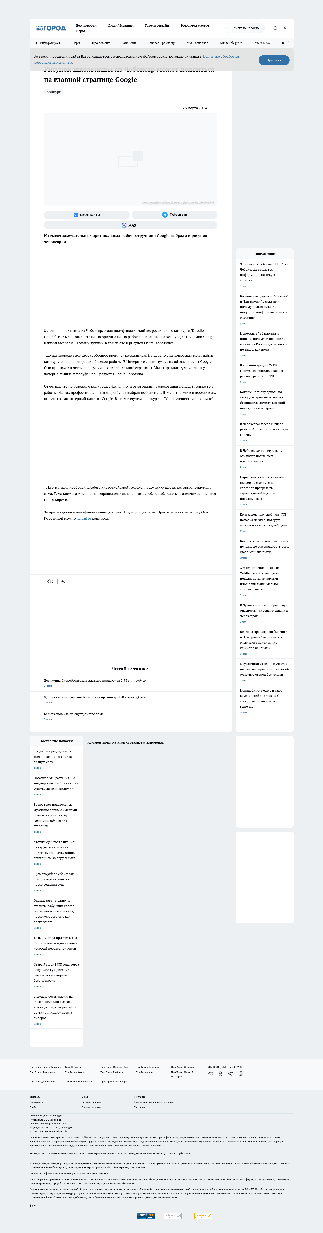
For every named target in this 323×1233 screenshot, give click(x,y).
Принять (274, 60)
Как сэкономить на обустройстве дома (130, 717)
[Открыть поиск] (275, 28)
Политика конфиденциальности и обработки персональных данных (69, 1173)
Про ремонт (101, 43)
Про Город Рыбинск (111, 1072)
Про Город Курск (74, 1072)
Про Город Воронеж (147, 1067)
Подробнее (138, 1167)
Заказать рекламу (161, 43)
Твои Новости (73, 1067)
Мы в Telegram (231, 43)
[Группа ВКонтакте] (87, 215)
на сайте (84, 518)
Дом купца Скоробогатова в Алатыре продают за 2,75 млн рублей (130, 683)
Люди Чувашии (121, 25)
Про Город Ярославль (42, 1072)
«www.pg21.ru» (58, 1115)
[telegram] (64, 581)
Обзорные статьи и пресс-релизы (153, 1101)
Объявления (36, 1101)
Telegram (35, 1096)
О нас (85, 1096)
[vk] (50, 581)
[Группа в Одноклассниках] (220, 1073)
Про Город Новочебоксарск (45, 1067)
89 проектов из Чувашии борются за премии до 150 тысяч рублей (130, 700)
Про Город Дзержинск (42, 1081)
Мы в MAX (262, 43)
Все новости (86, 25)
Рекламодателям (195, 25)
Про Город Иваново (182, 1067)
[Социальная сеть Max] (130, 225)
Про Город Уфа (144, 1072)
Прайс (33, 1107)
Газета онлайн (157, 25)
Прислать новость (245, 28)
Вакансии (129, 43)
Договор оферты (91, 1101)
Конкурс (53, 91)
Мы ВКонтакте (197, 43)
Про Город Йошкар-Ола (114, 1067)
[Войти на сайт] (285, 28)
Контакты (139, 1096)
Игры (80, 31)
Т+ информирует (47, 43)
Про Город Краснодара (113, 1081)
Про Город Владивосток (78, 1081)
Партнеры (140, 1107)
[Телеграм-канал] (174, 215)
